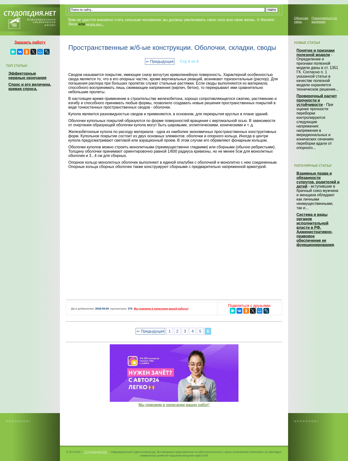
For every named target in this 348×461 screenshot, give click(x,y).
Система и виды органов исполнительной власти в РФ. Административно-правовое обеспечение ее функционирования (315, 230)
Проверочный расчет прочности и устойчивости (316, 100)
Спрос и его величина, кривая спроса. (29, 86)
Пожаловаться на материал (324, 19)
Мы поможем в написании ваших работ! (174, 405)
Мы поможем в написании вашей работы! (161, 308)
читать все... (95, 24)
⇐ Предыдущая (160, 61)
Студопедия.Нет (95, 451)
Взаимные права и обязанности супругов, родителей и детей (318, 179)
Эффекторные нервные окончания (27, 75)
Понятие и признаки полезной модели (315, 52)
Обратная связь (301, 19)
